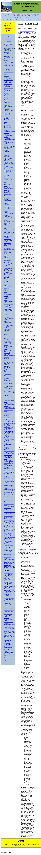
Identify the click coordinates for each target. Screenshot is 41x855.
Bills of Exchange (8, 70)
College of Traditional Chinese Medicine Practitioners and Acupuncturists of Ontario (9, 456)
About (7, 19)
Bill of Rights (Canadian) (7, 68)
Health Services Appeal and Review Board (9, 490)
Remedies (6, 321)
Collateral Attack (8, 81)
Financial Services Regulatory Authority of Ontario (9, 472)
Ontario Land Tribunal (9, 535)
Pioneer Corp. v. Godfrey (26, 549)
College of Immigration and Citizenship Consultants (9, 593)
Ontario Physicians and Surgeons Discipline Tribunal (9, 538)
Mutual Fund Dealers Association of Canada (9, 628)
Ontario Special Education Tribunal (8, 544)
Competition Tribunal (9, 598)
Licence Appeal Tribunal (7, 508)
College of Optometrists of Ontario (9, 441)
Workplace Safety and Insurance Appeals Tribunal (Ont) (9, 564)
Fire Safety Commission (7, 478)
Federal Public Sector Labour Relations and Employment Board (9, 610)
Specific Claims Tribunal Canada (8, 646)
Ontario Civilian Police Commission (9, 522)
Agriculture (6, 46)
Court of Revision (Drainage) (8, 466)
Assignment (6, 53)
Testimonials (27, 19)
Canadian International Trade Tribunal (9, 587)
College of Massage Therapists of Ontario (9, 432)
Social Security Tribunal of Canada (8, 644)
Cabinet (5, 74)
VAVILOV (6, 378)
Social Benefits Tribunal (7, 557)
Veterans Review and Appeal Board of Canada (9, 659)
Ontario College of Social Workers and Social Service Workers (9, 528)
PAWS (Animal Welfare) (7, 287)
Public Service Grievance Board (8, 553)
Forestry (6, 172)
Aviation (6, 60)
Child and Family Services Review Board (9, 421)
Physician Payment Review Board (8, 551)
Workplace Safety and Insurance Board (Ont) (9, 567)
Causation (6, 76)
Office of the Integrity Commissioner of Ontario (9, 517)
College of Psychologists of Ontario (8, 448)
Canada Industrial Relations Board (8, 579)
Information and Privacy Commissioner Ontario (9, 500)
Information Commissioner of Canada (8, 619)
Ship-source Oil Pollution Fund (7, 641)
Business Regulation (8, 72)
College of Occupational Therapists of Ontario (9, 438)
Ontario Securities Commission (8, 542)
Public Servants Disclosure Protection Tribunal (9, 636)
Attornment (6, 56)
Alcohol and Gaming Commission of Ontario (9, 408)
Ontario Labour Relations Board (7, 534)
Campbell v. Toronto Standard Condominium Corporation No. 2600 (27, 31)
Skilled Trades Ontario (9, 559)
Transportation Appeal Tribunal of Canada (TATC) (9, 654)
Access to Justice (8, 43)
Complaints (6, 85)
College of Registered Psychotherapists (9, 451)
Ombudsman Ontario (9, 520)
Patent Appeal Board (9, 631)
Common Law (7, 82)
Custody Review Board (9, 468)
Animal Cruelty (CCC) (9, 48)
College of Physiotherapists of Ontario (8, 444)
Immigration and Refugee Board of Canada (8, 615)
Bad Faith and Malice (9, 62)
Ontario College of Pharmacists (8, 524)
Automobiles (7, 57)
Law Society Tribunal (9, 506)
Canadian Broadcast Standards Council (8, 581)
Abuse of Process (8, 41)
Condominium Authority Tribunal (8, 461)
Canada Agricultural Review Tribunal (8, 573)
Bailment (6, 64)
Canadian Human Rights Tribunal (8, 584)
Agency (5, 45)
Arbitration (6, 52)
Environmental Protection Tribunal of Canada (9, 605)
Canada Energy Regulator (7, 576)
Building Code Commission (7, 414)
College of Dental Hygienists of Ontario (9, 426)
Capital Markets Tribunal (7, 418)
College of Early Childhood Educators (9, 429)
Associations (7, 54)
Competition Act (8, 84)
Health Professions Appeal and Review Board (8, 487)
